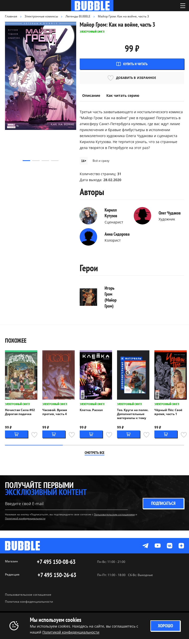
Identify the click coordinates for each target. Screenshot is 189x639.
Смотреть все (94, 452)
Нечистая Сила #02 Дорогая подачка (20, 412)
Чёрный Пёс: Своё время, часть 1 (168, 412)
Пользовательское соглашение (28, 594)
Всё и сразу (101, 161)
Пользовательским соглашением (114, 514)
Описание (91, 95)
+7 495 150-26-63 (57, 575)
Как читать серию (122, 95)
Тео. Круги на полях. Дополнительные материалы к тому (132, 414)
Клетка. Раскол (91, 410)
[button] (26, 161)
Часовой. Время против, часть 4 (54, 412)
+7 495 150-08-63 (56, 562)
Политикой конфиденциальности (25, 518)
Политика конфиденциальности (29, 601)
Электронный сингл (17, 404)
